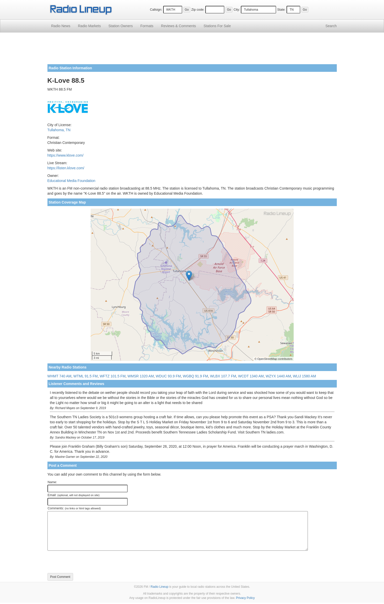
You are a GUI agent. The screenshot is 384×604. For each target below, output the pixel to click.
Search (331, 26)
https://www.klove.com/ (65, 155)
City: (236, 9)
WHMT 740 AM (59, 376)
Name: (52, 482)
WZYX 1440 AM (278, 376)
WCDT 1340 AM (251, 376)
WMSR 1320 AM (140, 376)
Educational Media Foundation (71, 181)
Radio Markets (89, 26)
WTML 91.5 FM (85, 376)
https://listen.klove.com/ (66, 168)
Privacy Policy (245, 598)
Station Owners (120, 26)
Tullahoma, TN (59, 130)
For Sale (217, 26)
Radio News (60, 26)
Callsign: (156, 9)
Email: (74, 495)
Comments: (74, 508)
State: (281, 9)
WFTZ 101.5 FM (113, 376)
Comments (178, 26)
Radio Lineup (159, 587)
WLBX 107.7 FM (223, 376)
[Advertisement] (192, 50)
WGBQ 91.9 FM (195, 376)
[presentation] (86, 562)
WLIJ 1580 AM (304, 376)
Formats (146, 26)
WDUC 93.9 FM (168, 376)
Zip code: (198, 9)
